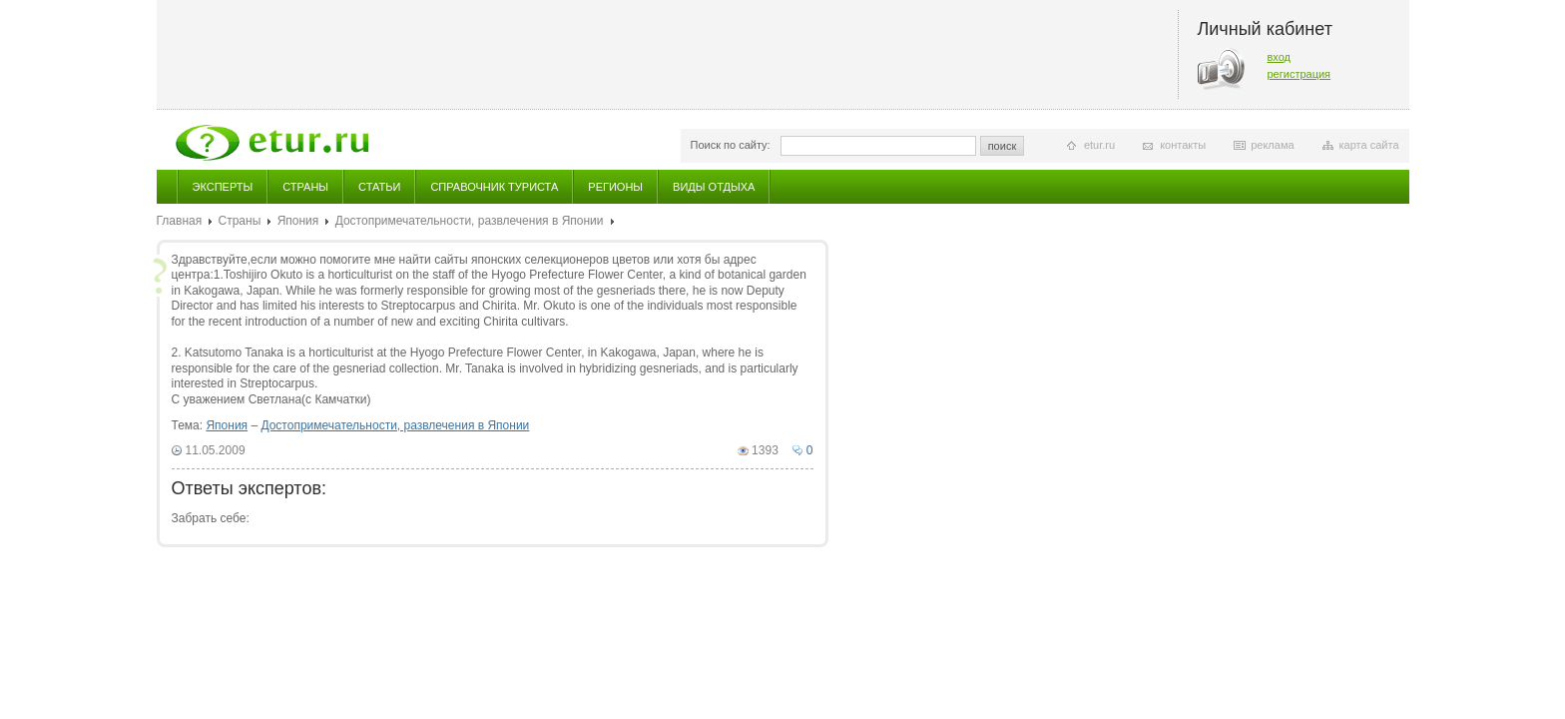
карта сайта (1369, 145)
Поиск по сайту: (731, 145)
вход (1280, 57)
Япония (298, 221)
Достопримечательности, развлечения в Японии (469, 221)
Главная (180, 221)
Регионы (615, 187)
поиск (1002, 146)
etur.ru (1099, 145)
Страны (305, 187)
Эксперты (223, 187)
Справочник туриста (494, 187)
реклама (1272, 145)
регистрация (1299, 74)
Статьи (379, 187)
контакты (1183, 145)
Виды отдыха (714, 187)
